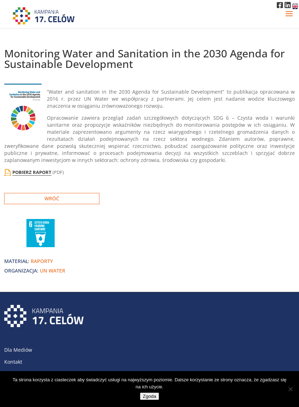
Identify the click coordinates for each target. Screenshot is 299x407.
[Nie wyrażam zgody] (290, 389)
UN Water (52, 270)
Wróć (51, 198)
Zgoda (149, 396)
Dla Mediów (18, 349)
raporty (42, 261)
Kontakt (13, 361)
